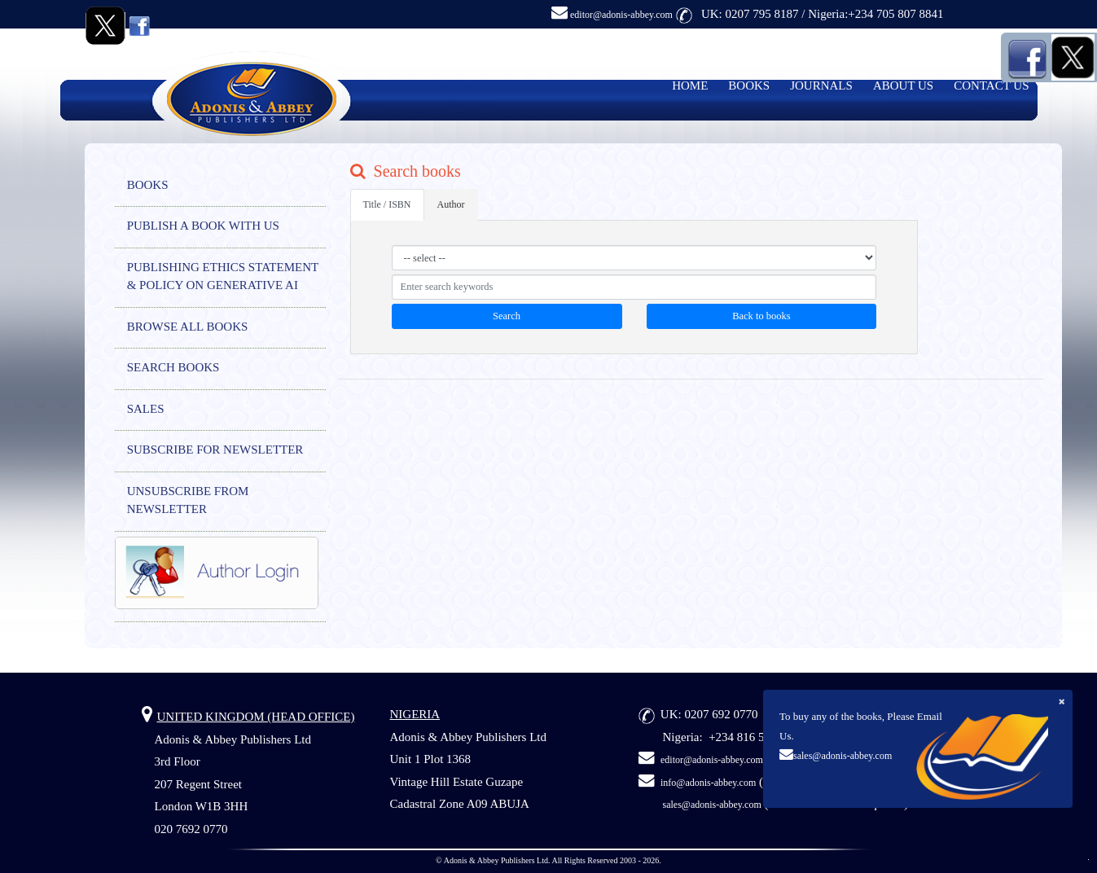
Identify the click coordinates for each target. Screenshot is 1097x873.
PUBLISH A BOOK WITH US (203, 225)
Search (506, 316)
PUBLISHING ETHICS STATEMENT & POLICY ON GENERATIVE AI (222, 276)
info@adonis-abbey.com (708, 782)
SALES (146, 408)
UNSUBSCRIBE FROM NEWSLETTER (188, 500)
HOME (690, 85)
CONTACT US (991, 85)
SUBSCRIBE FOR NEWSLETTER (215, 449)
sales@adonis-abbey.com (842, 755)
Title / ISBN (387, 204)
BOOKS (749, 85)
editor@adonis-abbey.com (612, 14)
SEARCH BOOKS (173, 367)
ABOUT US (903, 85)
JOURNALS (821, 85)
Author (451, 204)
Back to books (761, 316)
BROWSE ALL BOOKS (187, 326)
